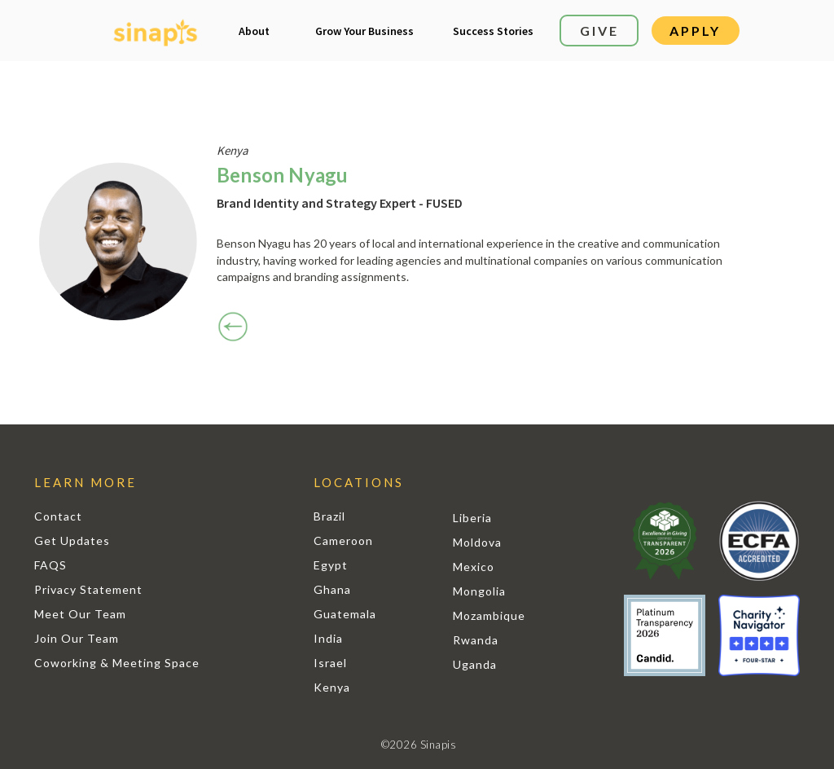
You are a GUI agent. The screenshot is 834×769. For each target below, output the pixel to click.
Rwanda (475, 640)
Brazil (329, 516)
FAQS (50, 565)
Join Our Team (76, 638)
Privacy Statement (88, 589)
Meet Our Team (80, 614)
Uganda (475, 664)
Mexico (473, 566)
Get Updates (72, 540)
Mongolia (479, 591)
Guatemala (345, 614)
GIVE (599, 30)
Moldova (477, 542)
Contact (58, 516)
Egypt (331, 565)
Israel (330, 663)
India (328, 638)
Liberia (472, 518)
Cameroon (343, 540)
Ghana (332, 589)
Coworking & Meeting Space (117, 663)
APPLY (695, 30)
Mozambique (489, 615)
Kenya (332, 687)
